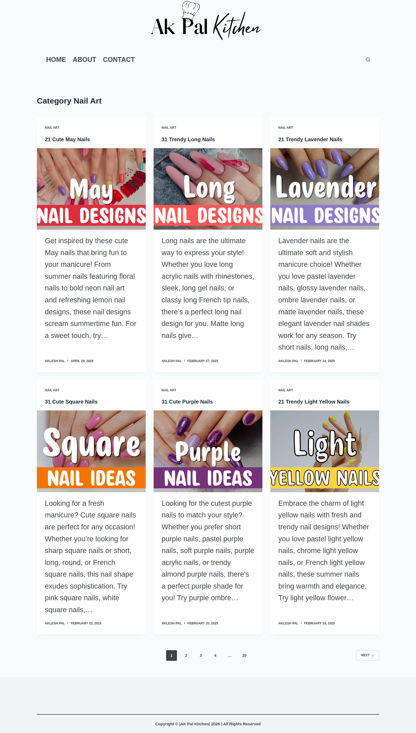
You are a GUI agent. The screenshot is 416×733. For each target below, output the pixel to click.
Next (367, 655)
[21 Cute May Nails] (91, 189)
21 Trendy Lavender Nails (310, 139)
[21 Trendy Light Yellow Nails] (324, 451)
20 (244, 655)
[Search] (368, 60)
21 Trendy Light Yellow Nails (314, 402)
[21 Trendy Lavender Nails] (324, 189)
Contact (119, 59)
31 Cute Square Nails (71, 402)
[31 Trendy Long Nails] (208, 189)
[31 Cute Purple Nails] (208, 451)
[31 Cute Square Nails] (91, 451)
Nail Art (52, 128)
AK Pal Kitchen (194, 724)
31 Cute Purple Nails (187, 402)
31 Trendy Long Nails (188, 139)
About (84, 59)
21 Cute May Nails (67, 139)
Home (56, 59)
